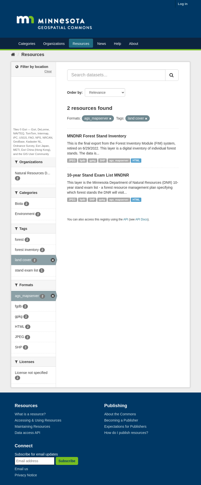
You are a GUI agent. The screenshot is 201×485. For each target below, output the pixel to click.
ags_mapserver (118, 160)
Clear (48, 71)
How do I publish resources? (126, 433)
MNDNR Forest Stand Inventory (96, 136)
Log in (183, 4)
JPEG (72, 160)
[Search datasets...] (116, 75)
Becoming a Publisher (121, 420)
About (133, 44)
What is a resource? (30, 414)
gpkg (93, 160)
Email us (21, 469)
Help (117, 44)
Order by (74, 92)
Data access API (27, 433)
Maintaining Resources (32, 426)
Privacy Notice (26, 475)
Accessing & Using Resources (38, 420)
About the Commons (120, 414)
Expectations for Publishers (125, 426)
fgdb (82, 160)
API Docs (141, 219)
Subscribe (66, 461)
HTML (136, 160)
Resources (81, 44)
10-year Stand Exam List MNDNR (98, 175)
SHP (102, 160)
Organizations (54, 44)
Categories (26, 44)
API (125, 219)
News (101, 44)
